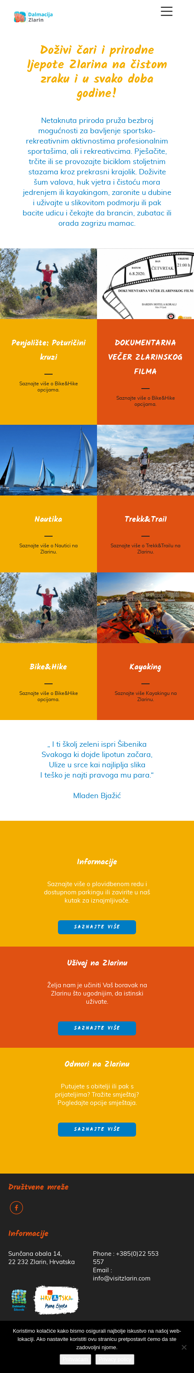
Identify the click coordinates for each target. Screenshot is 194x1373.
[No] (184, 1347)
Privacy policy (115, 1359)
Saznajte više (97, 927)
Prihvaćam (75, 1359)
